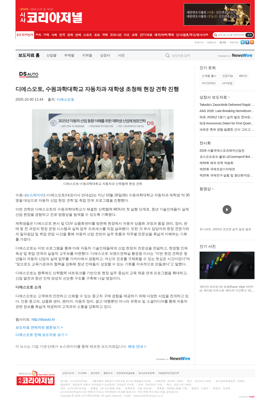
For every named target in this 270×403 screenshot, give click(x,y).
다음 (250, 267)
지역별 (87, 55)
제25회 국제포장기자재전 (217, 169)
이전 (203, 267)
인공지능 (227, 75)
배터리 (243, 75)
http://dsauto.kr (43, 319)
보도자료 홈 (29, 55)
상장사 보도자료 (213, 97)
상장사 (105, 55)
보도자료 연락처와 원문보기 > (39, 327)
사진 (121, 55)
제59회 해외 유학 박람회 (216, 163)
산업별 (51, 55)
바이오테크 (209, 83)
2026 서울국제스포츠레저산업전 (222, 150)
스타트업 (227, 83)
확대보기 (170, 176)
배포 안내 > (137, 346)
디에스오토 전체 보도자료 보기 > (42, 335)
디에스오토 (65, 99)
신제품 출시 (209, 75)
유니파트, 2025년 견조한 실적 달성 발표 (225, 229)
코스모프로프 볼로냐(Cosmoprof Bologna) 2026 (233, 156)
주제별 (69, 55)
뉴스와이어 (35, 195)
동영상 (205, 189)
